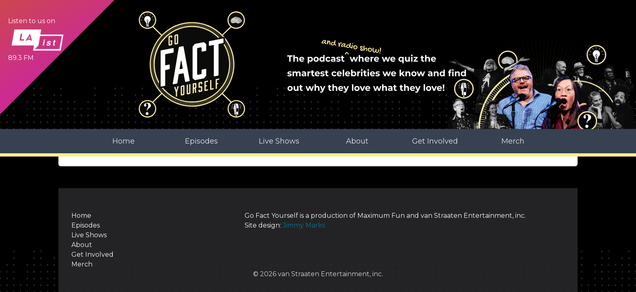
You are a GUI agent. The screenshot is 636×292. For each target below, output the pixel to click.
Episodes (201, 141)
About (357, 141)
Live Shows (279, 141)
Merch (512, 141)
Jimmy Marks (304, 225)
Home (123, 141)
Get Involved (435, 141)
